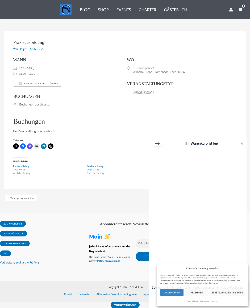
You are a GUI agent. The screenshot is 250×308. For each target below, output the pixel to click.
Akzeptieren (172, 292)
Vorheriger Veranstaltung (21, 198)
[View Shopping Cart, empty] (240, 10)
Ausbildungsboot (143, 68)
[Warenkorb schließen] (157, 143)
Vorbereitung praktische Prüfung (19, 262)
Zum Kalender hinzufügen (37, 83)
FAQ (5, 253)
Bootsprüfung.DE (13, 233)
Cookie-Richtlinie (192, 301)
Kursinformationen (14, 243)
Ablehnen (196, 292)
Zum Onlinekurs (12, 223)
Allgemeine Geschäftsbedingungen (117, 294)
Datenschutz (204, 301)
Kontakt (70, 294)
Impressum (214, 301)
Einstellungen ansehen (227, 292)
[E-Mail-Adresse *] (148, 243)
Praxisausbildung (143, 92)
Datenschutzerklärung (107, 260)
